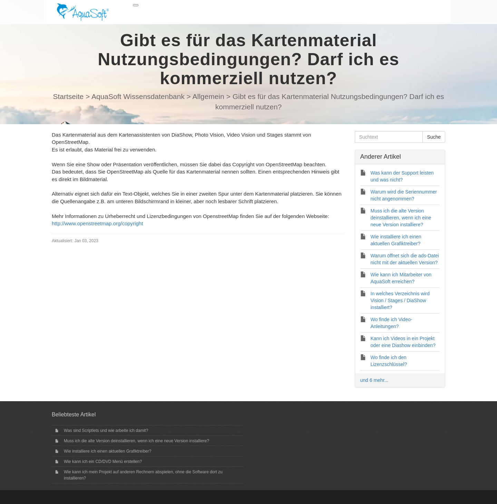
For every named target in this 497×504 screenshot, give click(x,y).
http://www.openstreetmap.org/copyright (97, 223)
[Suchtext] (389, 137)
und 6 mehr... (374, 380)
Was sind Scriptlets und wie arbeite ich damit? (106, 430)
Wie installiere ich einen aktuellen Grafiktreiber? (107, 451)
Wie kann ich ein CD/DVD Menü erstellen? (103, 461)
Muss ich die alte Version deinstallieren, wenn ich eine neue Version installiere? (136, 440)
